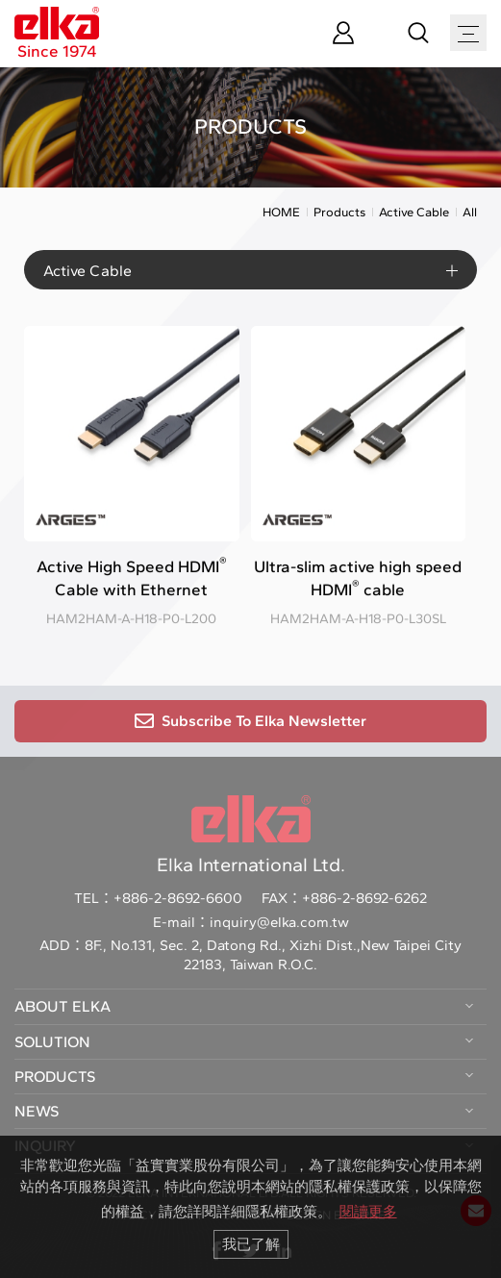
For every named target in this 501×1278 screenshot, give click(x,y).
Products (339, 215)
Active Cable (414, 215)
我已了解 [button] (251, 1244)
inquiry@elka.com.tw (279, 922)
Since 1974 (56, 34)
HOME (281, 215)
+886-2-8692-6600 (177, 898)
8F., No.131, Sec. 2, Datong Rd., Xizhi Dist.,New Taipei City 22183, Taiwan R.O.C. (273, 955)
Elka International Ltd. (251, 835)
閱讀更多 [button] (368, 1211)
